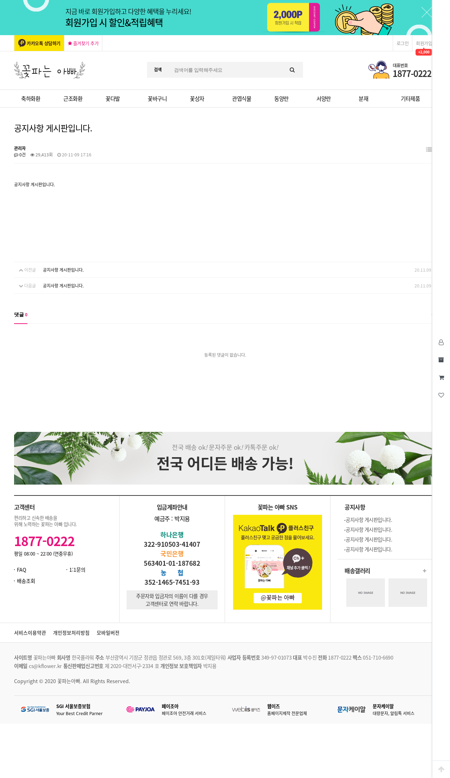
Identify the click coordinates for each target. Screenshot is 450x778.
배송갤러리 (357, 570)
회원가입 (424, 43)
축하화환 (30, 99)
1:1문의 (77, 569)
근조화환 (72, 99)
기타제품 (410, 99)
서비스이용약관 (30, 632)
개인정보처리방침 (71, 632)
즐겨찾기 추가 (83, 43)
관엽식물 (241, 99)
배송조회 (26, 581)
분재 (363, 99)
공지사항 (355, 507)
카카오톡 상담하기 (43, 43)
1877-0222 (44, 540)
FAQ (21, 569)
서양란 (323, 99)
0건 (20, 154)
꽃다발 (112, 99)
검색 (158, 69)
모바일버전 (108, 632)
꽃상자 (197, 99)
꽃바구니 (157, 99)
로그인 (403, 43)
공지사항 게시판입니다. (63, 270)
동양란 (281, 99)
